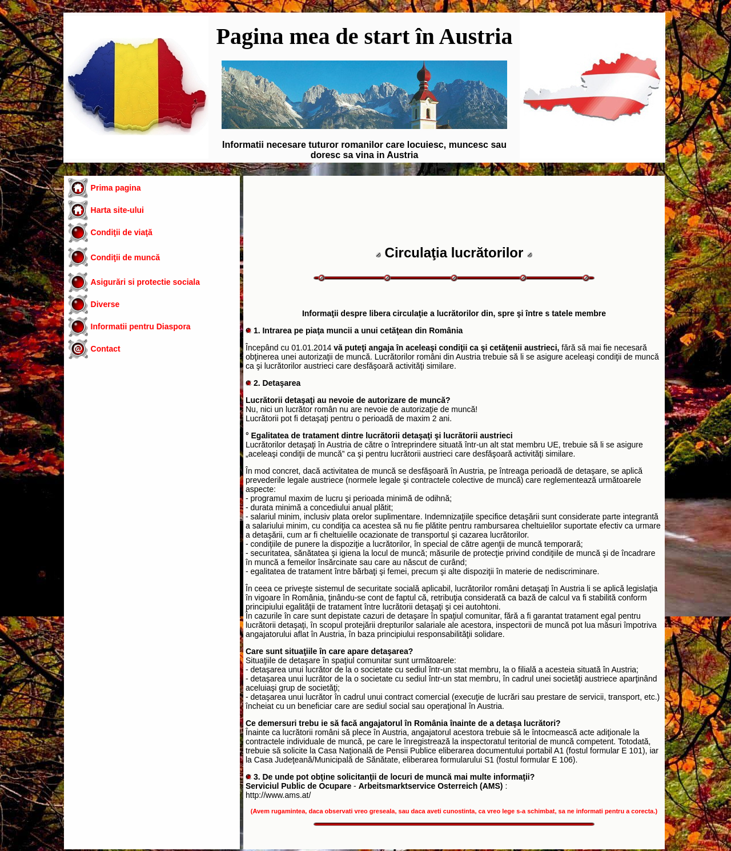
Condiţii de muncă (125, 257)
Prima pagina (116, 187)
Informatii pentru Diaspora (141, 326)
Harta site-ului (117, 210)
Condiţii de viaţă (121, 232)
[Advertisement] (152, 459)
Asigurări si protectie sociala (145, 282)
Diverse (105, 304)
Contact (106, 348)
